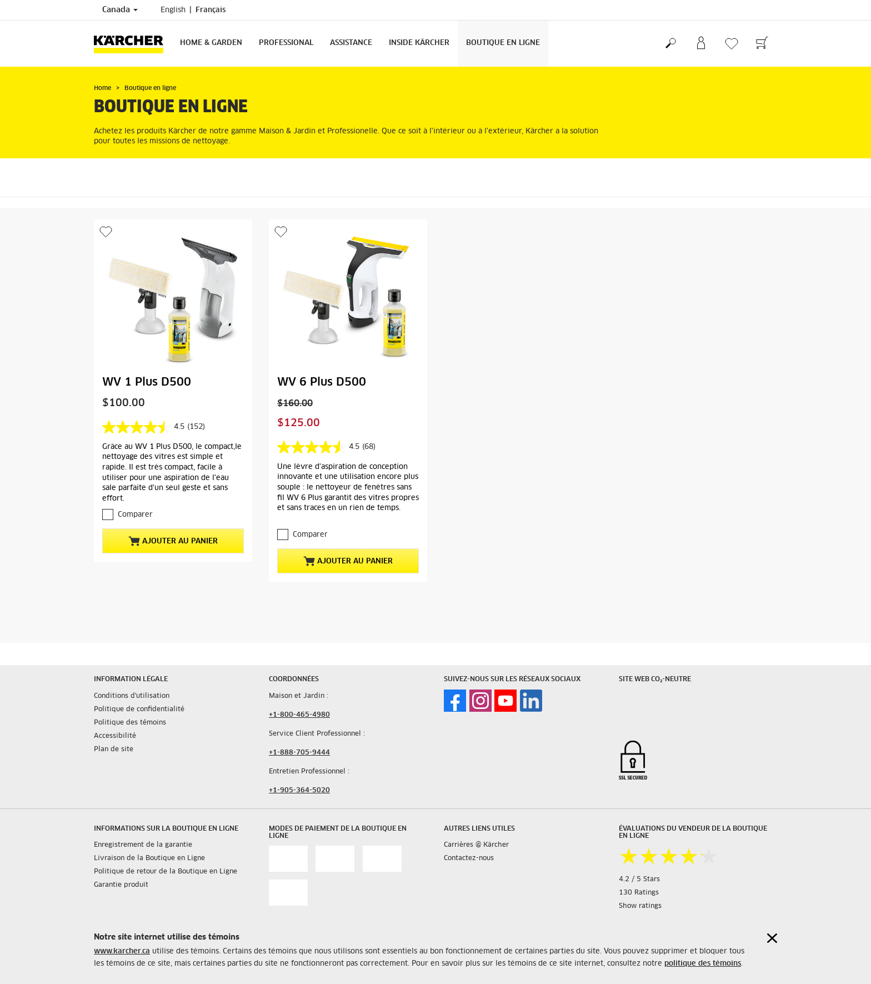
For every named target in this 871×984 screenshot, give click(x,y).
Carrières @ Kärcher (476, 845)
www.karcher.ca (122, 951)
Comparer (135, 514)
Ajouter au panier (173, 541)
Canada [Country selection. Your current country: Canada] (120, 10)
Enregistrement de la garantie (143, 845)
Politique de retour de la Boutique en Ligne (165, 871)
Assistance (351, 43)
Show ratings (640, 906)
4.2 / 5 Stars (639, 879)
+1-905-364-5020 (299, 790)
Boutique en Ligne (503, 43)
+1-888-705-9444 (299, 753)
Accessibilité (115, 736)
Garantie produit (121, 885)
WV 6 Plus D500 (321, 382)
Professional (286, 43)
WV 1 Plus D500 (146, 382)
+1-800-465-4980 (299, 715)
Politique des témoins (130, 723)
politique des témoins (702, 963)
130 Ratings (639, 893)
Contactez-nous (469, 858)
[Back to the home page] (133, 43)
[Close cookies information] (772, 938)
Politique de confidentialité (139, 709)
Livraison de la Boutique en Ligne (149, 858)
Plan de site (113, 749)
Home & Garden (211, 43)
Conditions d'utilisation (131, 696)
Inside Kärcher (419, 43)
